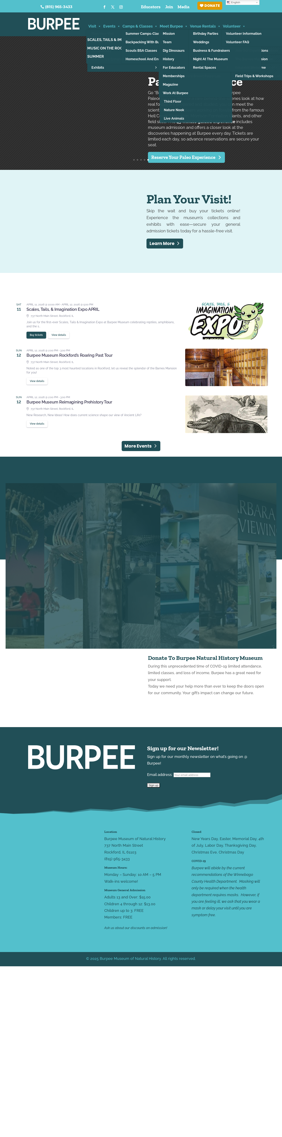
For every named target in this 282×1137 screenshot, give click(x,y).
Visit (94, 25)
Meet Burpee (174, 25)
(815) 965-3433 (58, 7)
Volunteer (234, 25)
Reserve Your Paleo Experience (183, 157)
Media (184, 7)
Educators (151, 7)
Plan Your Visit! (189, 199)
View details (59, 335)
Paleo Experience (195, 81)
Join (169, 7)
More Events (138, 446)
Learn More (162, 243)
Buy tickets (36, 335)
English (233, 2)
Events (111, 25)
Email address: (178, 774)
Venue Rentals (205, 25)
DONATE (212, 5)
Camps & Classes (140, 25)
